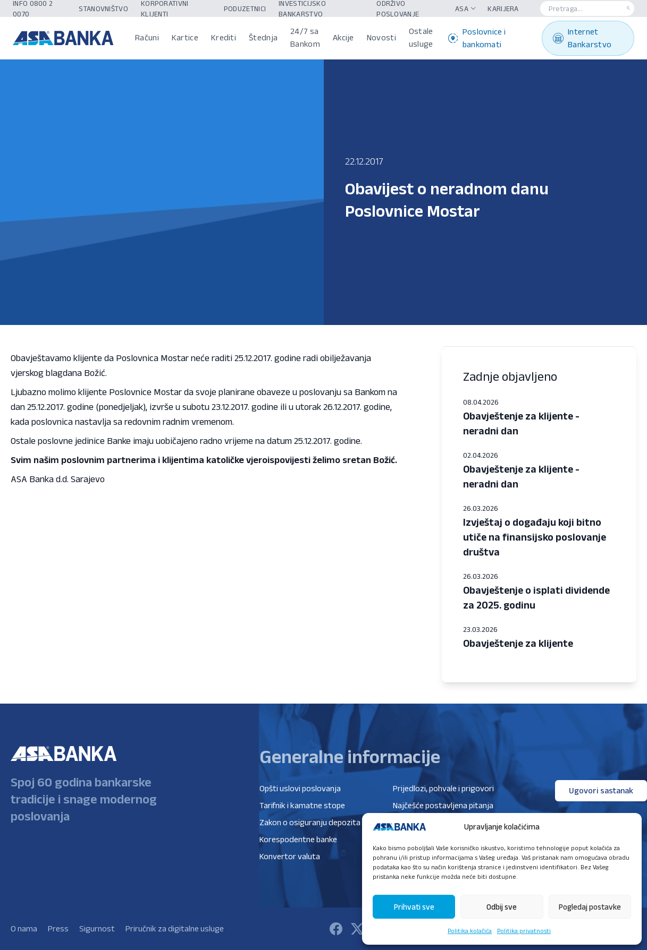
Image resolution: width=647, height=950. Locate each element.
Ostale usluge (421, 37)
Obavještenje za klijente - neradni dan (521, 423)
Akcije (343, 37)
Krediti (223, 37)
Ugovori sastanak (601, 790)
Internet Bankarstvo (582, 38)
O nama (24, 928)
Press (58, 928)
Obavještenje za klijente (518, 643)
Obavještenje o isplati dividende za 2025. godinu (536, 597)
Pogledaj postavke (590, 906)
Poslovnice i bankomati (477, 38)
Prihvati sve (414, 906)
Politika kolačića (470, 930)
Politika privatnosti (524, 930)
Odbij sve (501, 906)
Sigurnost (97, 928)
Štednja (263, 37)
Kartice (185, 37)
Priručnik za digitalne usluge (174, 928)
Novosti (381, 37)
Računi (147, 37)
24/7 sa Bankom (305, 37)
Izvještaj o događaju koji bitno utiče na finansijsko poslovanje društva (534, 537)
